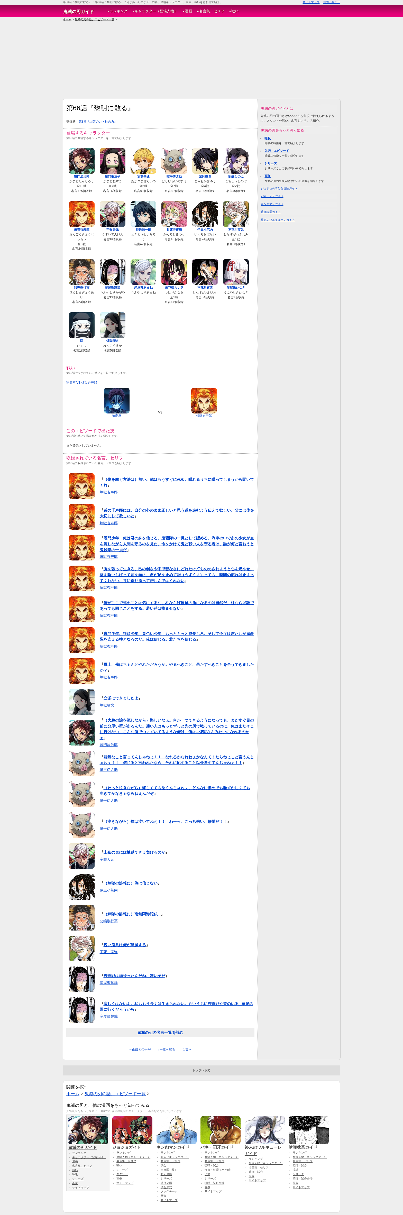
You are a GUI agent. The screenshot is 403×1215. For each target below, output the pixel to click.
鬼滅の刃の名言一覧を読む (160, 1032)
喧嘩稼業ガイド (271, 211)
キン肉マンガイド (272, 204)
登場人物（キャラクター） (133, 1156)
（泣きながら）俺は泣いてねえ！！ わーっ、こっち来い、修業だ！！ (165, 821)
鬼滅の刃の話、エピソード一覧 (94, 19)
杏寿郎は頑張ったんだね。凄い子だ (134, 975)
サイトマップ (311, 2)
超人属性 (166, 1174)
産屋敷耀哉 (112, 287)
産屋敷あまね (143, 287)
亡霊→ (186, 1049)
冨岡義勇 (205, 176)
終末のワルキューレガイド (278, 219)
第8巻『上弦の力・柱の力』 (98, 121)
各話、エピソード (276, 151)
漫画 (188, 11)
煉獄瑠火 (112, 341)
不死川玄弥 (205, 287)
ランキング (118, 11)
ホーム (67, 19)
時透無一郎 (143, 230)
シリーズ (270, 163)
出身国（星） (169, 1169)
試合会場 (166, 1182)
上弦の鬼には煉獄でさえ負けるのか (134, 852)
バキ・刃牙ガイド (272, 196)
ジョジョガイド (132, 1144)
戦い (235, 11)
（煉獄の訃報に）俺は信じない (131, 883)
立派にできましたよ (121, 698)
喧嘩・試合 (212, 1165)
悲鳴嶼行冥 (81, 287)
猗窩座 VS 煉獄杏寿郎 (81, 382)
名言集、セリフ (211, 11)
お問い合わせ (331, 2)
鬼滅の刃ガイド (78, 11)
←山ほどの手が (140, 1049)
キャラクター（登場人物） (156, 11)
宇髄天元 (112, 230)
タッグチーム (169, 1191)
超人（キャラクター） (175, 1156)
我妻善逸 (143, 176)
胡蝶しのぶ (236, 176)
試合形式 (166, 1187)
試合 (163, 1165)
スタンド (122, 1174)
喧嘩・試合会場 (214, 1182)
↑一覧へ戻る (166, 1049)
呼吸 (267, 138)
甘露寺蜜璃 (174, 230)
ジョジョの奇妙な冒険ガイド (279, 188)
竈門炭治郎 (81, 176)
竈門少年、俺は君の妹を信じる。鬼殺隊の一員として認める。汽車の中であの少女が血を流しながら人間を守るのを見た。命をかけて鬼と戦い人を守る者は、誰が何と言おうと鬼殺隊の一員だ (177, 544)
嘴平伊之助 (174, 176)
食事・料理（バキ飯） (219, 1169)
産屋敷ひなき (236, 287)
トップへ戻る (201, 1070)
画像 (267, 176)
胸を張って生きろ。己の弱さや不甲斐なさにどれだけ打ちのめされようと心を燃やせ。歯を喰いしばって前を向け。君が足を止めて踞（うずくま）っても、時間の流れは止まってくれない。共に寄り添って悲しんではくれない (177, 575)
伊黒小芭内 (205, 230)
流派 (207, 1174)
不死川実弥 (236, 230)
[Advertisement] (201, 60)
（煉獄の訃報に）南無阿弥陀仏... (132, 914)
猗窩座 (116, 416)
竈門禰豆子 (112, 176)
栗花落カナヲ (174, 287)
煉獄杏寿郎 (81, 230)
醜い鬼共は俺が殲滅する (125, 945)
